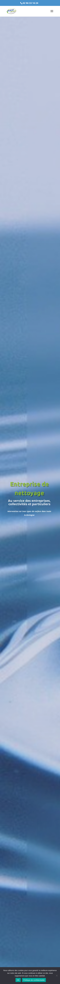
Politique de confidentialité (33, 980)
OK (18, 980)
